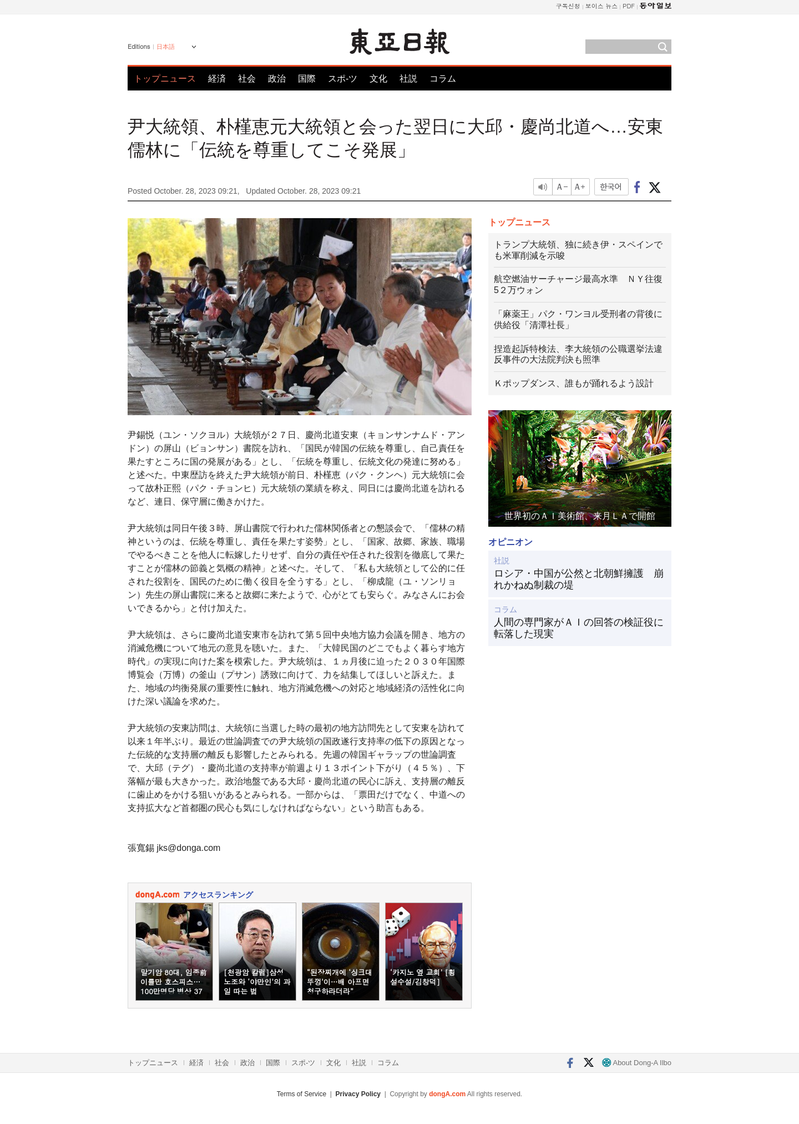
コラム (442, 78)
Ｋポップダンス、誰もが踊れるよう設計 (574, 383)
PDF (629, 6)
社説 (408, 78)
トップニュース (165, 78)
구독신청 (568, 6)
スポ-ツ (342, 78)
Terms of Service (301, 1094)
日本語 (165, 46)
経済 (217, 78)
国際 (307, 78)
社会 (247, 78)
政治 (277, 78)
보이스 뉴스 (601, 6)
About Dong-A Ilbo (636, 1063)
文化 (378, 78)
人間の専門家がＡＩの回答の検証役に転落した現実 (579, 628)
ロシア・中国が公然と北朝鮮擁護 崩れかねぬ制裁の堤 (579, 579)
